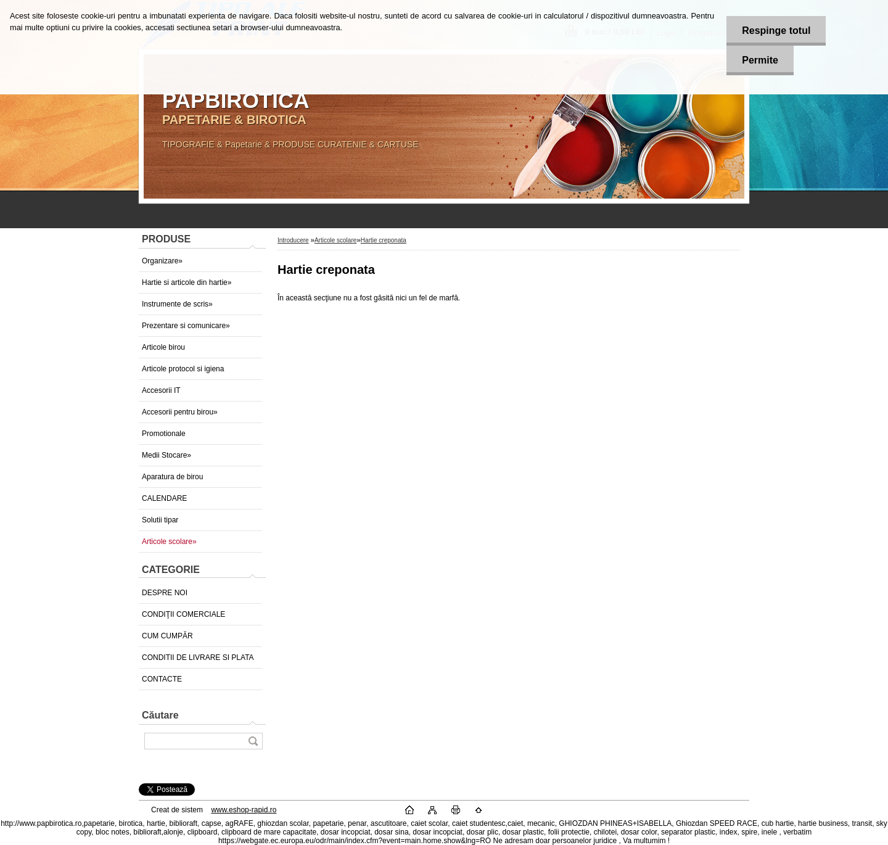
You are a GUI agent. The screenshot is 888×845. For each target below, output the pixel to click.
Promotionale (164, 433)
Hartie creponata (383, 240)
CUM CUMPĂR (167, 636)
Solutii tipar (160, 520)
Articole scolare (335, 240)
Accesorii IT (161, 390)
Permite (760, 60)
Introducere (293, 240)
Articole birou (163, 347)
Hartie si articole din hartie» (186, 282)
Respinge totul (776, 30)
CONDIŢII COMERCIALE (183, 614)
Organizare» (162, 261)
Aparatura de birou (172, 476)
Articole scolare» (169, 541)
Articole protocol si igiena (183, 369)
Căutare (160, 715)
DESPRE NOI (164, 592)
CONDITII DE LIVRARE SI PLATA (198, 657)
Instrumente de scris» (177, 304)
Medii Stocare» (166, 455)
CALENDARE (164, 498)
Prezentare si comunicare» (186, 325)
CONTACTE (162, 679)
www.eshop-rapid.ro (243, 810)
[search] (253, 741)
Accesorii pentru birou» (180, 412)
